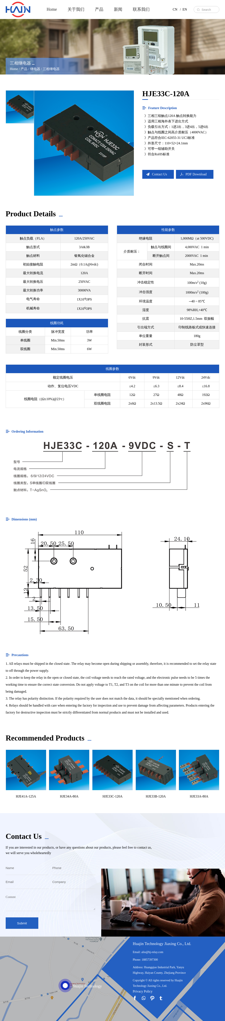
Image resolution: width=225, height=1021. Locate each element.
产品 (99, 9)
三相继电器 (51, 69)
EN (184, 9)
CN (175, 9)
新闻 (118, 9)
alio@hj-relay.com (152, 952)
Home (52, 9)
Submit (22, 923)
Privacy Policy (143, 991)
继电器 (35, 69)
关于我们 (76, 9)
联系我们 (141, 9)
